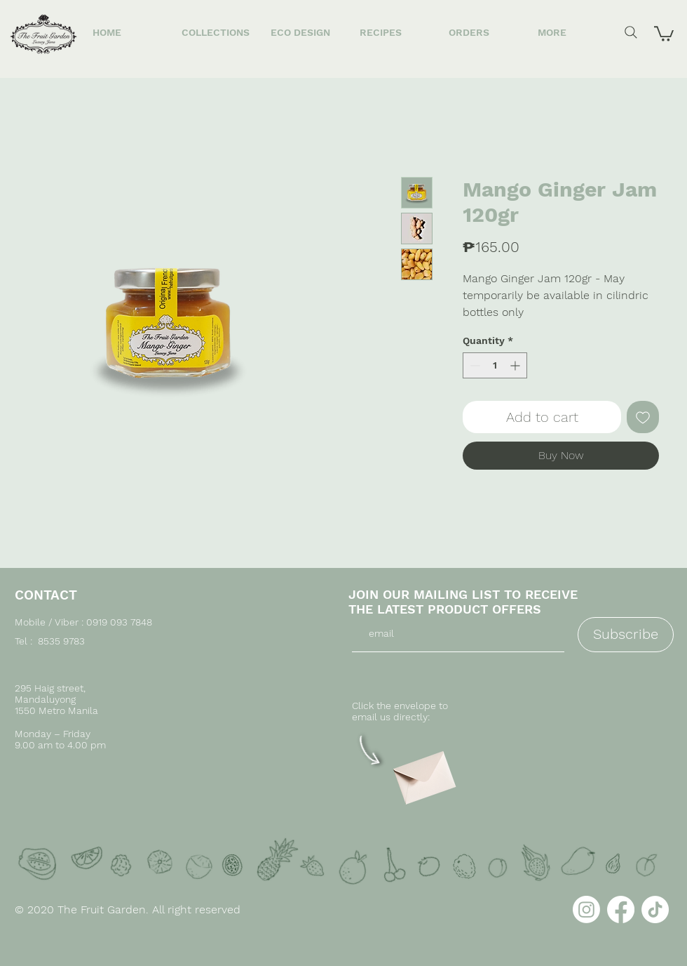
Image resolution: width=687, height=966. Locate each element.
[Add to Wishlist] (643, 417)
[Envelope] (423, 772)
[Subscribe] (626, 634)
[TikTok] (655, 909)
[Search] (631, 32)
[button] (664, 33)
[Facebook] (620, 909)
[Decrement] (473, 365)
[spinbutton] (495, 365)
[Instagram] (586, 909)
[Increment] (516, 365)
